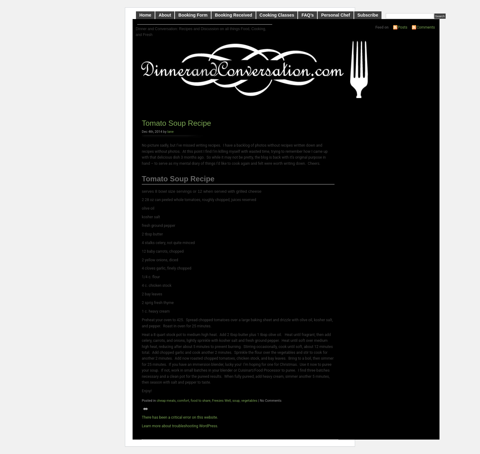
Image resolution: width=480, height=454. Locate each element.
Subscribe (368, 15)
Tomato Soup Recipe (176, 123)
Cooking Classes (277, 15)
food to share (201, 401)
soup (236, 401)
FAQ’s (307, 15)
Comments (425, 27)
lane (170, 132)
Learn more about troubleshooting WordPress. (180, 426)
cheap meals (166, 401)
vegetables (249, 401)
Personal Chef (335, 15)
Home (145, 15)
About (165, 15)
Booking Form (192, 15)
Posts (402, 27)
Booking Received (233, 15)
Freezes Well (221, 401)
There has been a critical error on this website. (180, 417)
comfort (183, 401)
